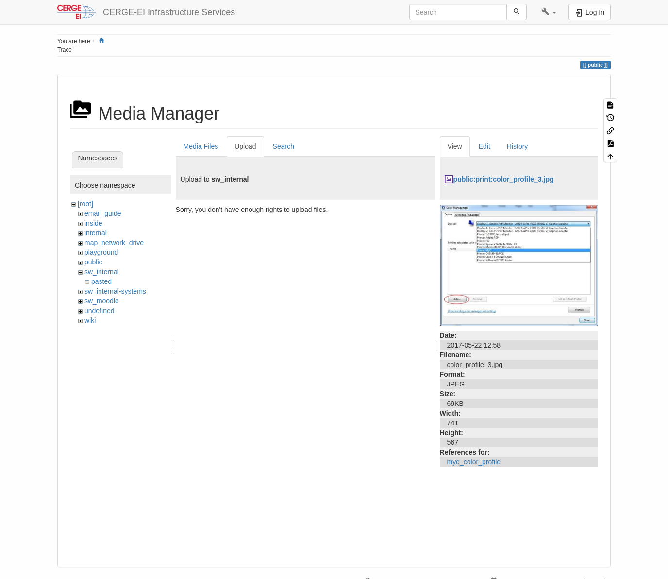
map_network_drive (114, 242)
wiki (90, 320)
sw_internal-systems (115, 291)
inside (93, 223)
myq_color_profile (474, 462)
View (455, 146)
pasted (101, 281)
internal (95, 233)
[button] (549, 12)
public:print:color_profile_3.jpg (503, 179)
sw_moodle (101, 301)
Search (283, 146)
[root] (85, 204)
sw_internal (101, 272)
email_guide (102, 213)
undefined (99, 311)
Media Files (201, 146)
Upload (245, 146)
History (517, 146)
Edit (484, 146)
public (93, 262)
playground (101, 252)
